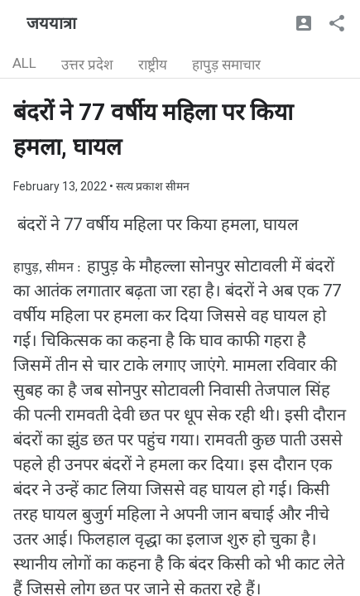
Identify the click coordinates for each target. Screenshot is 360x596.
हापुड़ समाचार (226, 64)
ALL (24, 63)
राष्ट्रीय (152, 64)
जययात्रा (51, 23)
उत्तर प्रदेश (87, 64)
